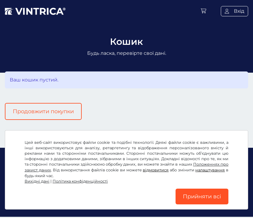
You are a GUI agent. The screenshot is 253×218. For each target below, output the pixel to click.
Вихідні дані (37, 181)
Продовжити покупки (43, 111)
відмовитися (156, 170)
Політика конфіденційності (80, 181)
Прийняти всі (202, 196)
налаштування (210, 170)
